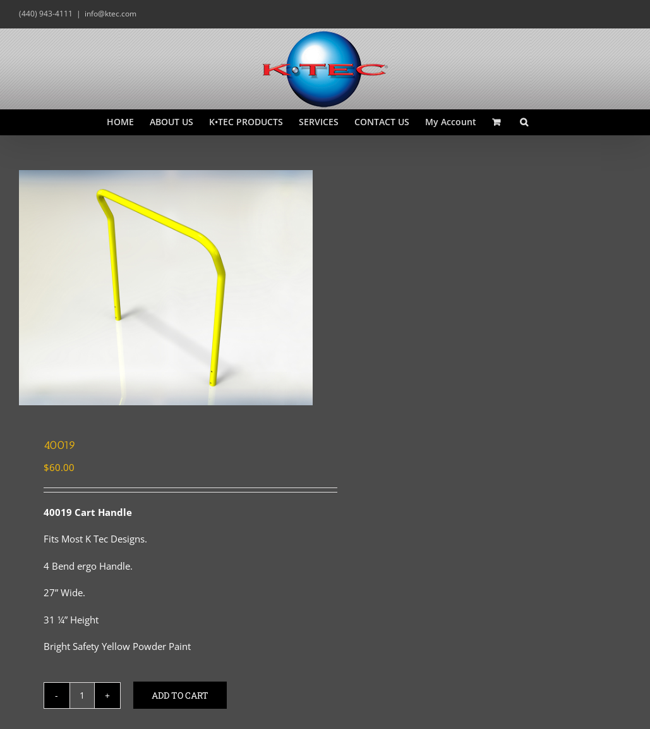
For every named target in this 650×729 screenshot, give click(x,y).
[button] (524, 122)
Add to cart (180, 695)
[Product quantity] (82, 695)
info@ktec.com (110, 13)
